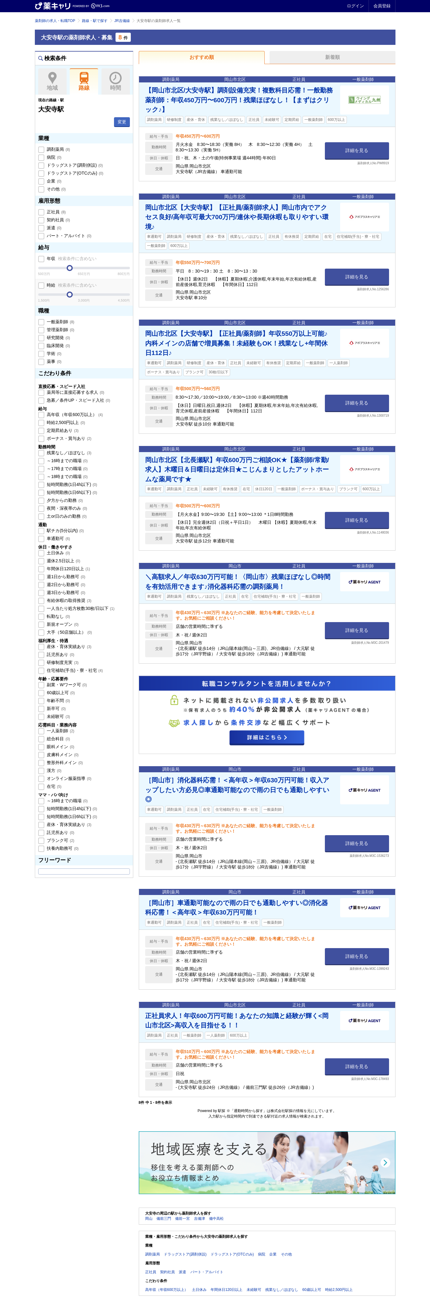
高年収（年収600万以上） (74, 414)
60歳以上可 (60, 692)
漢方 (54, 770)
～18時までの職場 (67, 476)
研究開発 (58, 337)
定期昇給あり (62, 430)
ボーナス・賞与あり (69, 438)
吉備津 (199, 1218)
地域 (52, 81)
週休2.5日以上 (63, 560)
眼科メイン (60, 746)
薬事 (54, 361)
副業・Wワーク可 (66, 684)
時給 (71, 285)
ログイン (355, 5)
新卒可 (56, 708)
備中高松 (216, 1218)
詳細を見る (356, 150)
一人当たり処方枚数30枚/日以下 (80, 608)
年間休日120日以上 (68, 568)
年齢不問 (58, 700)
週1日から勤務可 (65, 576)
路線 (84, 81)
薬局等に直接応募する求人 (75, 392)
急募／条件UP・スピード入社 (78, 400)
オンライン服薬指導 (69, 778)
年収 (71, 258)
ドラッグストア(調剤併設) (74, 165)
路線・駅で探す (95, 21)
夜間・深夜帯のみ (66, 508)
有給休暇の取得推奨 (69, 600)
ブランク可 (60, 840)
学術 (54, 353)
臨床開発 (58, 345)
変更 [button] (122, 121)
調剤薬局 (58, 149)
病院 (54, 157)
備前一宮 (182, 1218)
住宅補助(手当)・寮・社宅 (74, 670)
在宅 (54, 786)
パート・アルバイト (69, 235)
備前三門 (163, 1218)
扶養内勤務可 (62, 848)
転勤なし (58, 616)
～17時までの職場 (67, 468)
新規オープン (62, 624)
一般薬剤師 (60, 321)
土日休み (58, 552)
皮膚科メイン (62, 754)
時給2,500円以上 (65, 422)
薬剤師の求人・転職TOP (55, 21)
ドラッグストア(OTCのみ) (74, 173)
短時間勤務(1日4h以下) (71, 484)
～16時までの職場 (67, 460)
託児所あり (60, 654)
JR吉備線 (122, 21)
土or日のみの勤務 (66, 516)
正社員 (56, 211)
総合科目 (58, 738)
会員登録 (382, 5)
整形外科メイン (64, 762)
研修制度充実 (62, 662)
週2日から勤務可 (65, 584)
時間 (116, 81)
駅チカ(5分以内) (65, 530)
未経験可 (58, 716)
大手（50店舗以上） (69, 632)
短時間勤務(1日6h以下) (71, 492)
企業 (54, 181)
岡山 (149, 1218)
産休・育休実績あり (69, 646)
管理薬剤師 (60, 329)
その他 (56, 189)
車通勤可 (58, 538)
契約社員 (58, 219)
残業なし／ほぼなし (69, 452)
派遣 (54, 227)
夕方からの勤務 (64, 500)
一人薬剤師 (60, 730)
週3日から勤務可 (65, 592)
